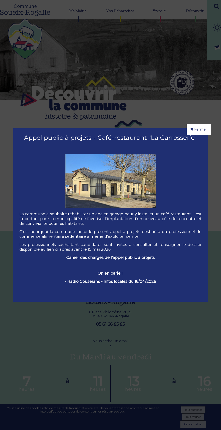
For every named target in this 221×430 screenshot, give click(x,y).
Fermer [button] (198, 129)
